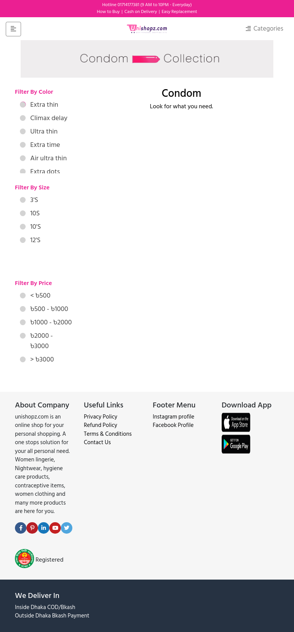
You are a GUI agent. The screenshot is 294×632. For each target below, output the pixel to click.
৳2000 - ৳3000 (36, 341)
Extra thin (39, 104)
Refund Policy (100, 425)
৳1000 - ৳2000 (46, 322)
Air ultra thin (43, 158)
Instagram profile (173, 417)
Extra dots (40, 171)
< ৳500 (35, 295)
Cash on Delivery (141, 11)
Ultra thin (39, 131)
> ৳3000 (37, 359)
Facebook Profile (173, 425)
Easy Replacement (179, 11)
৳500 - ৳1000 (44, 309)
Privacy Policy (100, 417)
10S (30, 213)
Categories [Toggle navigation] (264, 28)
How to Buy (109, 11)
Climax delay (43, 118)
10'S (30, 227)
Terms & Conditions (108, 434)
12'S (30, 240)
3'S (29, 200)
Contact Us (97, 442)
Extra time (40, 145)
